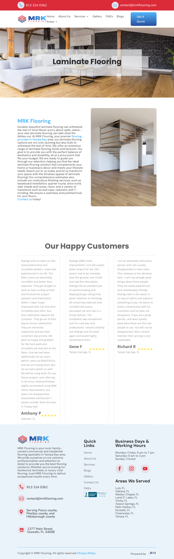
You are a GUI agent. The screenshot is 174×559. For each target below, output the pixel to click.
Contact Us (91, 482)
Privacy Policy (86, 553)
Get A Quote (141, 19)
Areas (50, 21)
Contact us (24, 206)
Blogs (120, 16)
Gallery (97, 16)
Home (51, 16)
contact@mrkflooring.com (138, 5)
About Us (64, 16)
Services (79, 16)
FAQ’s (109, 16)
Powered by (144, 554)
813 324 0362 (36, 5)
